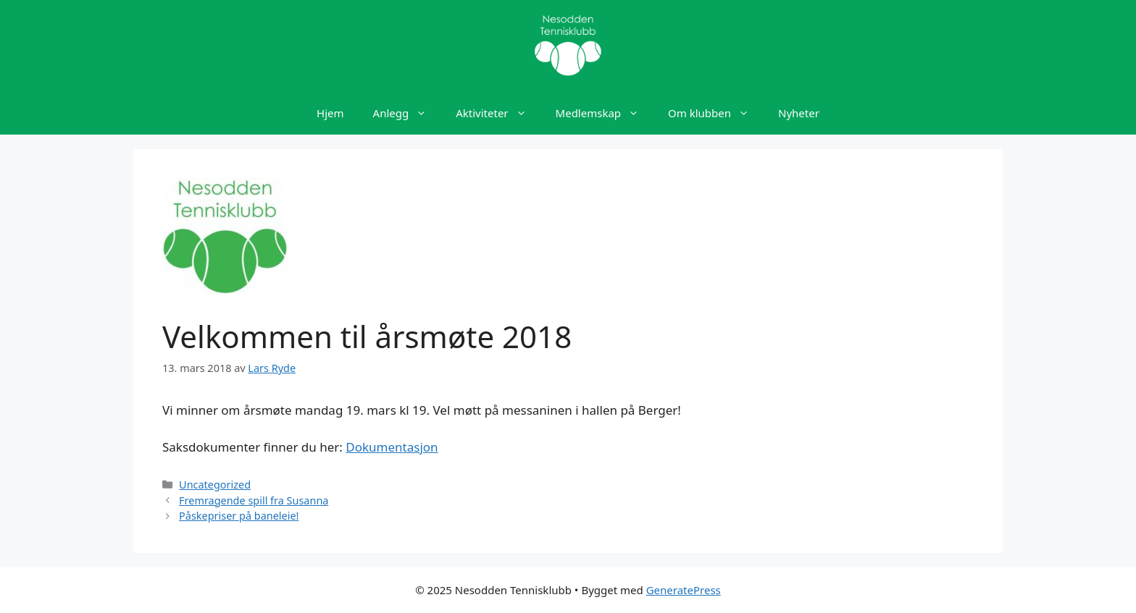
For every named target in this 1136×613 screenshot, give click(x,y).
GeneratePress (683, 590)
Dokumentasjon (392, 447)
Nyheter (798, 113)
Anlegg (407, 113)
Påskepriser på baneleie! (238, 516)
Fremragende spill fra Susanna (253, 500)
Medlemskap (604, 113)
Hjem (330, 113)
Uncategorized (215, 484)
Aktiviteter (498, 113)
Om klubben (716, 113)
